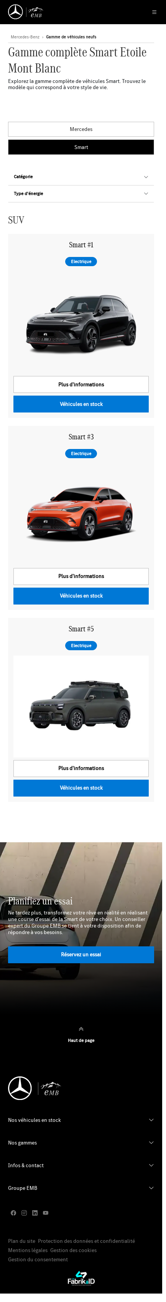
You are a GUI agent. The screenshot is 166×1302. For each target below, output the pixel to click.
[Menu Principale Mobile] (150, 12)
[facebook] (13, 1213)
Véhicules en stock (81, 404)
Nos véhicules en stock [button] (34, 1119)
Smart (81, 147)
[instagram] (24, 1213)
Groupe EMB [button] (22, 1187)
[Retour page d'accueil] (26, 12)
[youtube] (45, 1213)
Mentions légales (28, 1250)
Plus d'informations (81, 384)
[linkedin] (35, 1213)
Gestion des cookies (73, 1250)
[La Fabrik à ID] (81, 1278)
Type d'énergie (28, 193)
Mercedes (81, 129)
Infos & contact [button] (26, 1165)
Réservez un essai (81, 954)
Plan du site (21, 1241)
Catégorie (23, 176)
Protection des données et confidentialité (86, 1241)
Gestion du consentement (38, 1259)
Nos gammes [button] (22, 1142)
